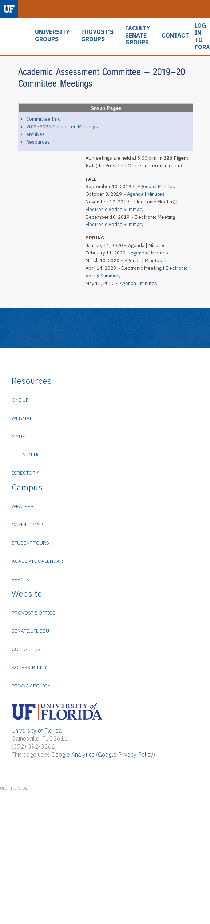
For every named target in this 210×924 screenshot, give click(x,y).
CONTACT (175, 35)
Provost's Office (33, 612)
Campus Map (27, 524)
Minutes (166, 186)
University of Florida (37, 730)
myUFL (19, 436)
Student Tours (30, 542)
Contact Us (26, 649)
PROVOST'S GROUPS (97, 35)
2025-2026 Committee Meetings (62, 127)
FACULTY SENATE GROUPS (137, 35)
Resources (38, 142)
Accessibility (29, 667)
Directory (25, 472)
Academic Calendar (37, 561)
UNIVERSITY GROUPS (52, 35)
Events (20, 579)
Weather (23, 506)
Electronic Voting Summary (114, 209)
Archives (35, 134)
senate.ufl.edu (30, 631)
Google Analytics (73, 754)
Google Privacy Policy (125, 754)
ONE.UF (20, 400)
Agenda (146, 186)
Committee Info (43, 119)
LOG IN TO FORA (202, 36)
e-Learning (26, 454)
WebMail (23, 418)
